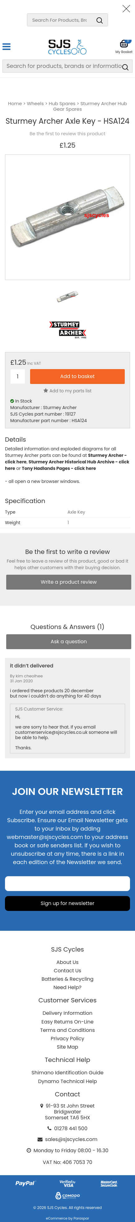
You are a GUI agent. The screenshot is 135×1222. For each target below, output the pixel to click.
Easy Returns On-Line (68, 1021)
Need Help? (67, 987)
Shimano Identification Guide (68, 1072)
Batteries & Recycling (68, 979)
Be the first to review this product (67, 133)
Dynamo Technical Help (67, 1081)
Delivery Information (67, 1013)
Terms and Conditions (67, 1030)
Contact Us (67, 970)
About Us (67, 962)
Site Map (67, 1046)
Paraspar (81, 1218)
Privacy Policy (67, 1038)
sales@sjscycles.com (71, 1139)
